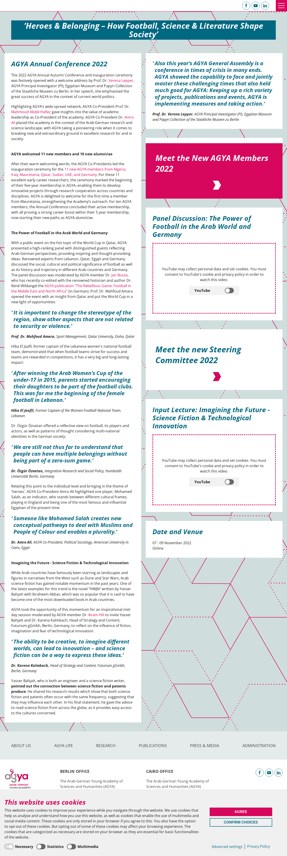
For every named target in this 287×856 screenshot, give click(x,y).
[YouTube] (214, 362)
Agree (241, 812)
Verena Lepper (121, 80)
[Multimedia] (82, 846)
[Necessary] (18, 846)
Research (105, 745)
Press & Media (204, 745)
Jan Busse (119, 275)
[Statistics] (50, 846)
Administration (259, 745)
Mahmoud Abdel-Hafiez (31, 111)
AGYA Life (63, 745)
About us (21, 745)
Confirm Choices (241, 822)
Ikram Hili (96, 614)
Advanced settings (227, 846)
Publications (153, 745)
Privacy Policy (258, 846)
